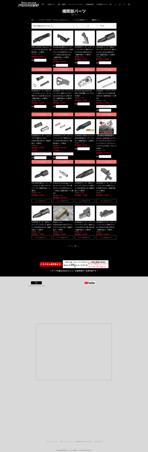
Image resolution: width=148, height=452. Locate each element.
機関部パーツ (96, 20)
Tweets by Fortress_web (36, 286)
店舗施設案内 (90, 4)
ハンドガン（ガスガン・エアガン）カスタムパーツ (53, 20)
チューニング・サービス (75, 4)
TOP (43, 4)
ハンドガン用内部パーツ (80, 20)
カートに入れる (41, 69)
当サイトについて (52, 441)
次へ (76, 246)
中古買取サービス (102, 4)
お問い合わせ (98, 441)
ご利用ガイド (51, 4)
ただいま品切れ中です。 (41, 201)
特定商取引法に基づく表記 (84, 441)
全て (33, 20)
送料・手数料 (62, 4)
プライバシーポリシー (66, 441)
